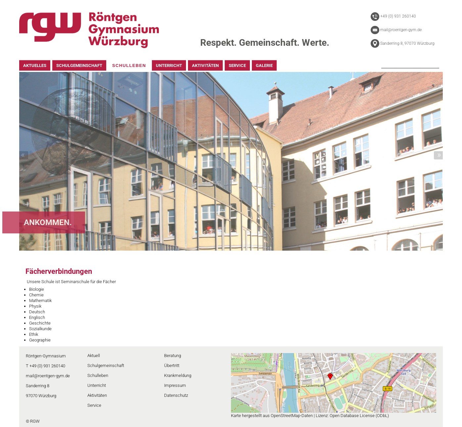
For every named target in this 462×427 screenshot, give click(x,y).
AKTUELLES (34, 65)
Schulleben (97, 375)
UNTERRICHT (169, 65)
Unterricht (96, 385)
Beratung (172, 355)
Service (94, 405)
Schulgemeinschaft (105, 365)
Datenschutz (176, 395)
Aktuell (93, 355)
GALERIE (264, 65)
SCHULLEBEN (129, 65)
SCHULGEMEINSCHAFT (79, 65)
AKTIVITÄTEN (205, 65)
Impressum (175, 385)
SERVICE (237, 65)
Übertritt (171, 365)
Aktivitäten (97, 395)
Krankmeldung (177, 375)
